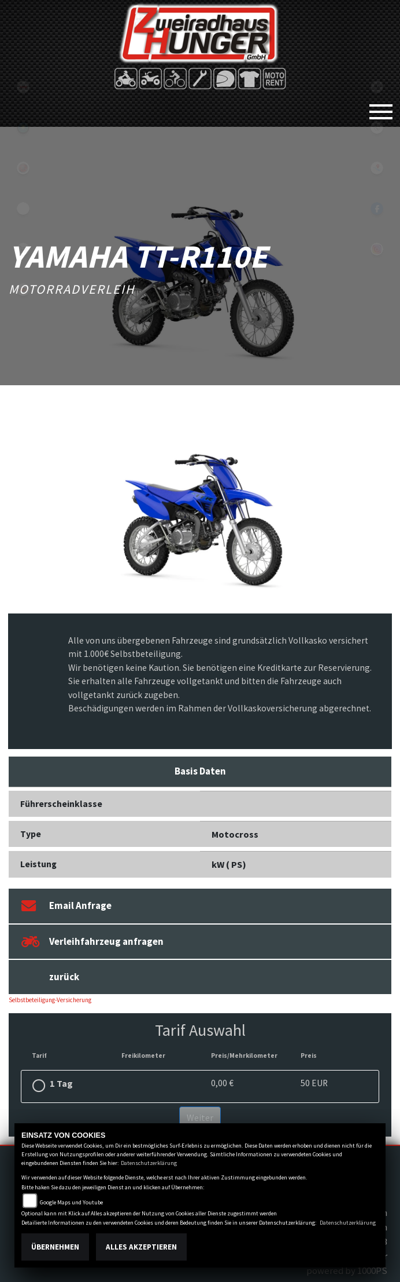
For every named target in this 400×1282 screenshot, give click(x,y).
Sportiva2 (23, 127)
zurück (64, 976)
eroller (23, 208)
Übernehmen (55, 1247)
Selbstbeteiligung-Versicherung (50, 1000)
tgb (23, 87)
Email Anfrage (66, 906)
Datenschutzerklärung (149, 1163)
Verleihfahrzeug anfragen (92, 941)
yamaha (23, 168)
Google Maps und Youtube (71, 1202)
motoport (23, 289)
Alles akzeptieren (141, 1247)
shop (23, 249)
